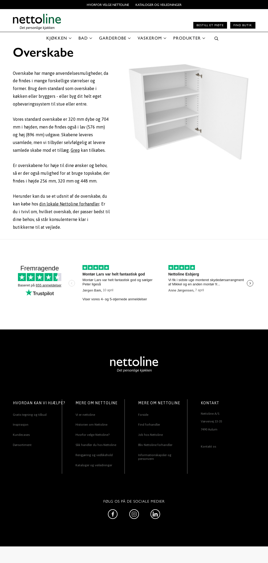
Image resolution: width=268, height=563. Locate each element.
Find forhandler (149, 424)
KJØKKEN (56, 38)
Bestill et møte (210, 25)
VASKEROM (150, 38)
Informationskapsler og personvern (154, 457)
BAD (83, 38)
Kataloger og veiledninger (158, 4)
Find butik (242, 25)
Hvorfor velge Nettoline (108, 4)
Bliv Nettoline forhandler (155, 445)
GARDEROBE (112, 38)
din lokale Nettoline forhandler (69, 203)
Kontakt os (208, 446)
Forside (143, 415)
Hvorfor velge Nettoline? (93, 435)
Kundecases (21, 435)
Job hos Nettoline (150, 435)
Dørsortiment (22, 445)
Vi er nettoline (85, 415)
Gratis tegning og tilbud (30, 415)
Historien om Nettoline (91, 424)
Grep (75, 150)
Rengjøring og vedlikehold (94, 455)
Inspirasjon (20, 424)
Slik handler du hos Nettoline (96, 445)
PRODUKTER (187, 38)
